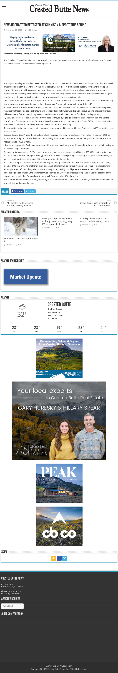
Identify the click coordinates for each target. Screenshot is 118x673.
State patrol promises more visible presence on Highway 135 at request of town (57, 221)
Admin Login (52, 666)
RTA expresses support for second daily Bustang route (94, 220)
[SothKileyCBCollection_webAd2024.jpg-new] (59, 42)
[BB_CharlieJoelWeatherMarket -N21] (25, 276)
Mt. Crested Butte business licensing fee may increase (23, 203)
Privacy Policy (66, 666)
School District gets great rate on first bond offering (95, 203)
